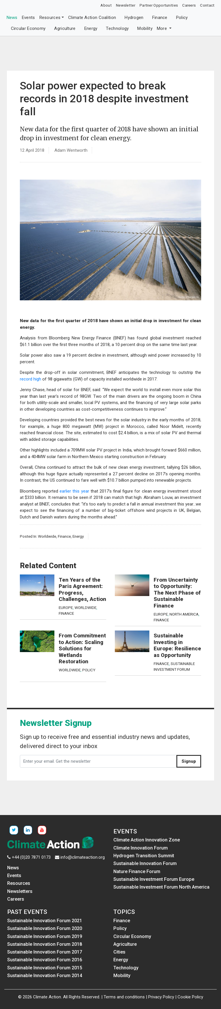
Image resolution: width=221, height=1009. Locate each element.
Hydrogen (134, 17)
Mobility (144, 28)
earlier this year (74, 491)
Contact (207, 5)
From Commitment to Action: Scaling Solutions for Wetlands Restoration (82, 649)
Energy (91, 28)
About (106, 5)
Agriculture (64, 28)
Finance (159, 17)
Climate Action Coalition (92, 17)
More (162, 28)
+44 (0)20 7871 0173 (31, 857)
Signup (189, 761)
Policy (182, 17)
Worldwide (47, 536)
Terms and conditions (124, 997)
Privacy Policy (161, 997)
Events (28, 17)
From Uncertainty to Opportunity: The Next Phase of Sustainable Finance (177, 593)
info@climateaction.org (82, 857)
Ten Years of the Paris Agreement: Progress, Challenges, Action (82, 590)
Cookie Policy (190, 997)
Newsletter (125, 5)
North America (184, 614)
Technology (117, 28)
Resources (50, 17)
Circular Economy (28, 28)
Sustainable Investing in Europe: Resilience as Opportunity (177, 645)
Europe (66, 607)
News (12, 17)
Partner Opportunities (159, 5)
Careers (189, 5)
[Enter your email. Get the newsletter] (98, 761)
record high (30, 379)
